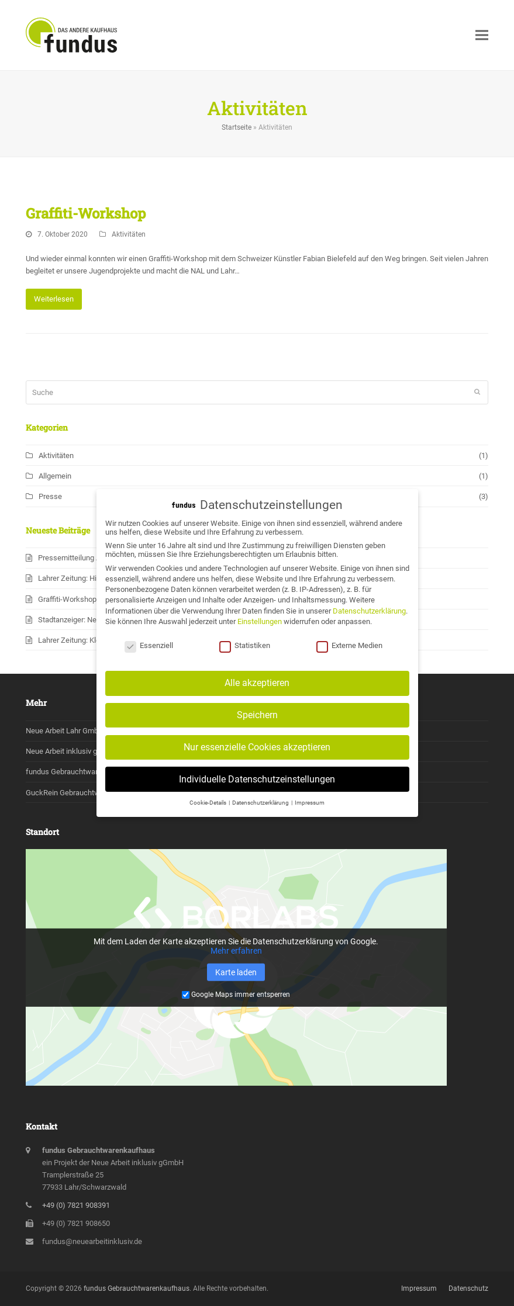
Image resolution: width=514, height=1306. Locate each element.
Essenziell (149, 655)
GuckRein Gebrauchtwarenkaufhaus (86, 792)
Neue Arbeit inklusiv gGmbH (72, 751)
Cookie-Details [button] (208, 812)
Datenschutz (468, 1288)
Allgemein (55, 476)
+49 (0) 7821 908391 (76, 1205)
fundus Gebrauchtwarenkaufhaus (81, 771)
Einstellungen (259, 630)
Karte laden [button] (236, 972)
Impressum (419, 1288)
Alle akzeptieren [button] (257, 692)
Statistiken (244, 655)
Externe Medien (349, 655)
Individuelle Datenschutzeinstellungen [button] (257, 788)
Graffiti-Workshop (86, 213)
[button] (481, 35)
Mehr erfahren (236, 950)
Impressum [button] (310, 812)
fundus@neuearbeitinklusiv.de (92, 1241)
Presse (50, 496)
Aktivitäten (129, 234)
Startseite (236, 127)
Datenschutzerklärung (369, 620)
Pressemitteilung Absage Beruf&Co (96, 557)
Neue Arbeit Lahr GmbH (65, 730)
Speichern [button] (257, 724)
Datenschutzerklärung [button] (261, 812)
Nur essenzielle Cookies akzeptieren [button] (257, 756)
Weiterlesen (54, 299)
